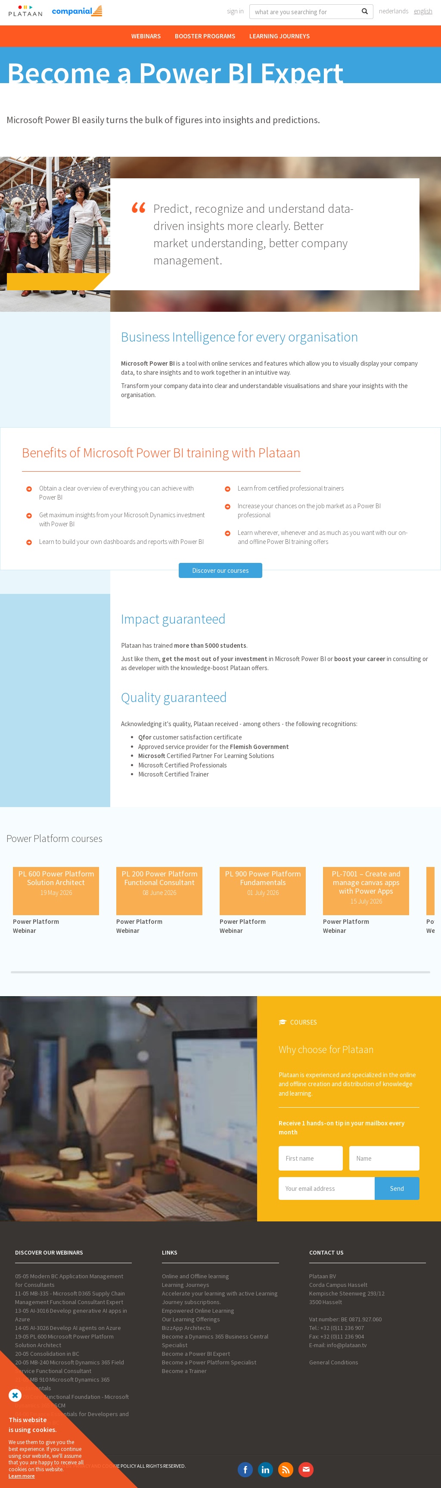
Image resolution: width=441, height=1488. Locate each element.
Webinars (146, 36)
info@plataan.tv (347, 1345)
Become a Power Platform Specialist (209, 1362)
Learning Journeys (279, 36)
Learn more (22, 1475)
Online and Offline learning (195, 1276)
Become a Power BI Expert (196, 1354)
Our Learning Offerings (191, 1319)
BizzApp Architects (186, 1328)
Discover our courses (220, 570)
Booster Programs (205, 36)
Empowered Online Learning (198, 1310)
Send (397, 1188)
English (423, 11)
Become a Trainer (184, 1371)
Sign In (235, 11)
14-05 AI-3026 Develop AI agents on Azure (68, 1328)
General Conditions (333, 1362)
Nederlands (393, 11)
